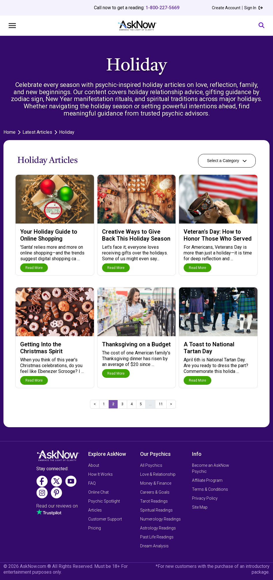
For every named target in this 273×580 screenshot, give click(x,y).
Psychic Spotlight (104, 501)
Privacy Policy (205, 498)
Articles (95, 510)
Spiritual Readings (156, 510)
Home (9, 132)
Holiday (66, 132)
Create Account (226, 7)
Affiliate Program (207, 480)
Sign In (253, 7)
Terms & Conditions (210, 489)
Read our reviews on (57, 506)
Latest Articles (37, 132)
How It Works (100, 474)
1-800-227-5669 (162, 7)
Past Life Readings (157, 537)
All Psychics (151, 465)
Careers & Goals (155, 492)
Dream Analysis (154, 546)
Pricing (94, 528)
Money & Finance (155, 483)
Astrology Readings (158, 528)
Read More (34, 268)
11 (161, 404)
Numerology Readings (160, 519)
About (93, 465)
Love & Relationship (158, 474)
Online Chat (98, 492)
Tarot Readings (154, 501)
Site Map (200, 507)
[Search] (261, 25)
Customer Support (105, 519)
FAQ (92, 483)
